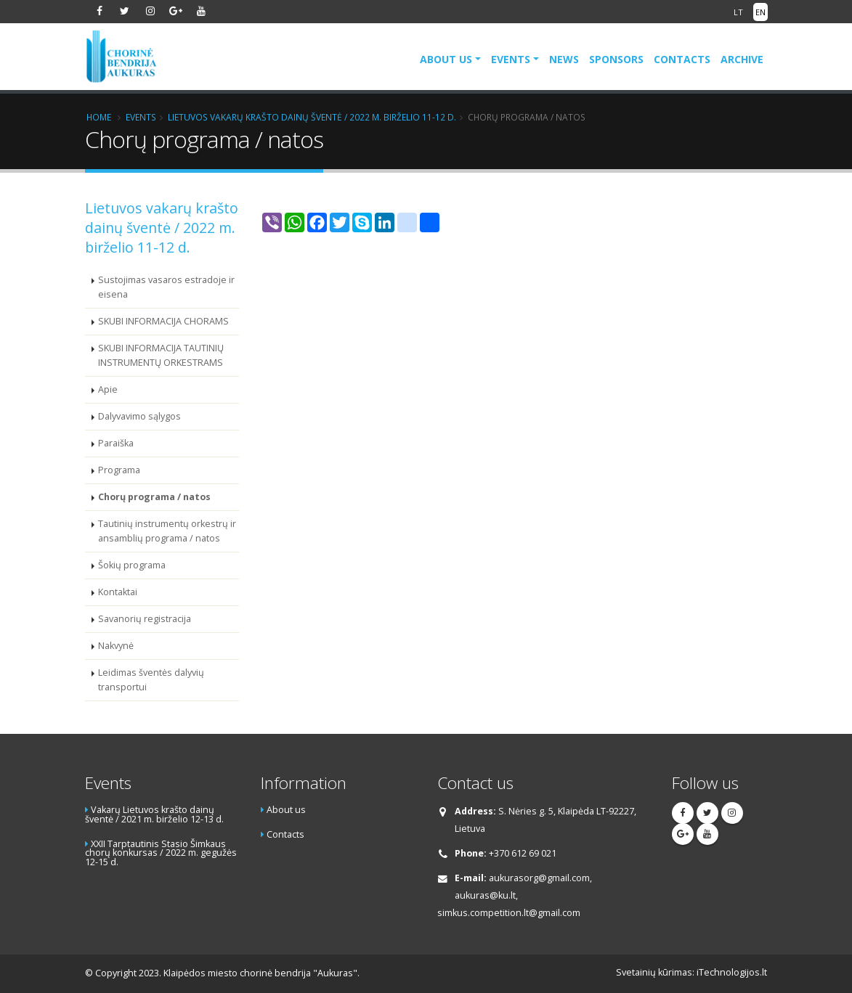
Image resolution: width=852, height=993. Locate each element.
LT (738, 12)
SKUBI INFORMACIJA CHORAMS (163, 321)
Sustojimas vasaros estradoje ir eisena (166, 287)
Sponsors (616, 59)
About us (446, 59)
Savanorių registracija (144, 619)
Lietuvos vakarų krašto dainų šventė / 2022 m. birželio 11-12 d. (312, 117)
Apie (108, 389)
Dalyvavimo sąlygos (139, 416)
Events (510, 59)
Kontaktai (117, 592)
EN (760, 12)
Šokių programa (132, 565)
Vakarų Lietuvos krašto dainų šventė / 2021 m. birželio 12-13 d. (154, 814)
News (564, 59)
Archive (742, 59)
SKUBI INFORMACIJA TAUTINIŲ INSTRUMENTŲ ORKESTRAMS (161, 355)
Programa (119, 470)
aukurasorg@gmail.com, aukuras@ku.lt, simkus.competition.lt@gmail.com (514, 895)
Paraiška (116, 443)
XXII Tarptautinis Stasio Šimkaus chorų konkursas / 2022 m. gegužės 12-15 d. (161, 853)
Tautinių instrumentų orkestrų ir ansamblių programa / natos (167, 531)
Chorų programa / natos (154, 497)
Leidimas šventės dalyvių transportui (151, 679)
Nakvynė (116, 645)
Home (98, 117)
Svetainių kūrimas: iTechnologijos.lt (691, 972)
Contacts (682, 59)
